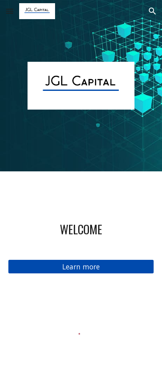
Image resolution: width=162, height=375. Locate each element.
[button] (9, 11)
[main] (81, 229)
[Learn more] (81, 266)
